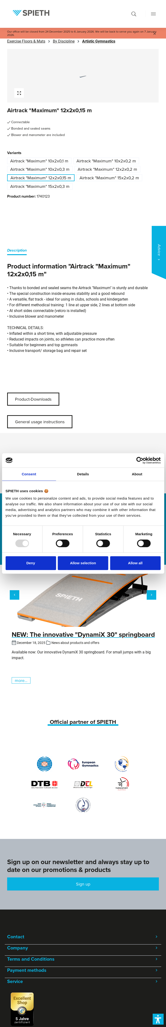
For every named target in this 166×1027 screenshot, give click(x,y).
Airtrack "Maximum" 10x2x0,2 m (106, 161)
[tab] (17, 251)
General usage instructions (40, 422)
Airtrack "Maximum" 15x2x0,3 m (40, 186)
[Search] (133, 14)
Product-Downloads (33, 399)
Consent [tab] (29, 474)
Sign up (83, 884)
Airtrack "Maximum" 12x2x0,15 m (40, 178)
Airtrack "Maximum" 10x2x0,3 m (40, 169)
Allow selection (83, 563)
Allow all (135, 563)
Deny (30, 563)
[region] (83, 75)
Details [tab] (83, 474)
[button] (158, 1019)
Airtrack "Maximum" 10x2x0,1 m (39, 161)
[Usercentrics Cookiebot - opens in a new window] (140, 460)
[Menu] (153, 14)
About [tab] (137, 474)
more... (21, 680)
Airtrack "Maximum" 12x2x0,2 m (107, 169)
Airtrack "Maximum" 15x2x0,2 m (109, 178)
